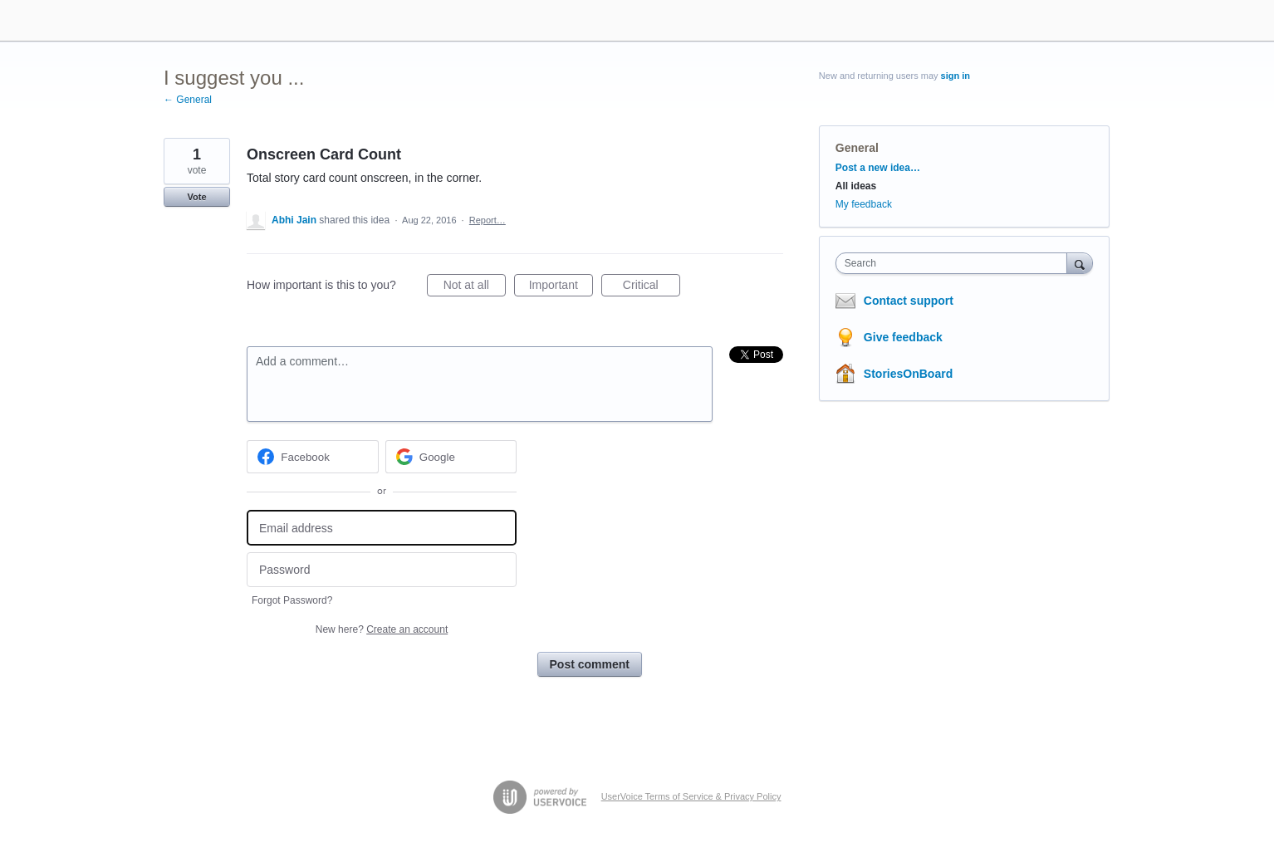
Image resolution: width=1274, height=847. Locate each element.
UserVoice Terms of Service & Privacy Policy (691, 796)
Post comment (590, 664)
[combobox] (955, 263)
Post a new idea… (877, 168)
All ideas (855, 186)
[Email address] (382, 528)
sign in (955, 76)
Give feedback (903, 337)
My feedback (863, 204)
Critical (651, 287)
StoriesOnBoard (908, 373)
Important (561, 287)
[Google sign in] (451, 456)
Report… (487, 220)
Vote (196, 197)
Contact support (908, 300)
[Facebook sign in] (313, 456)
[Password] (382, 570)
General (857, 147)
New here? (382, 629)
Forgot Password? (292, 600)
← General (188, 99)
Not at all (474, 287)
